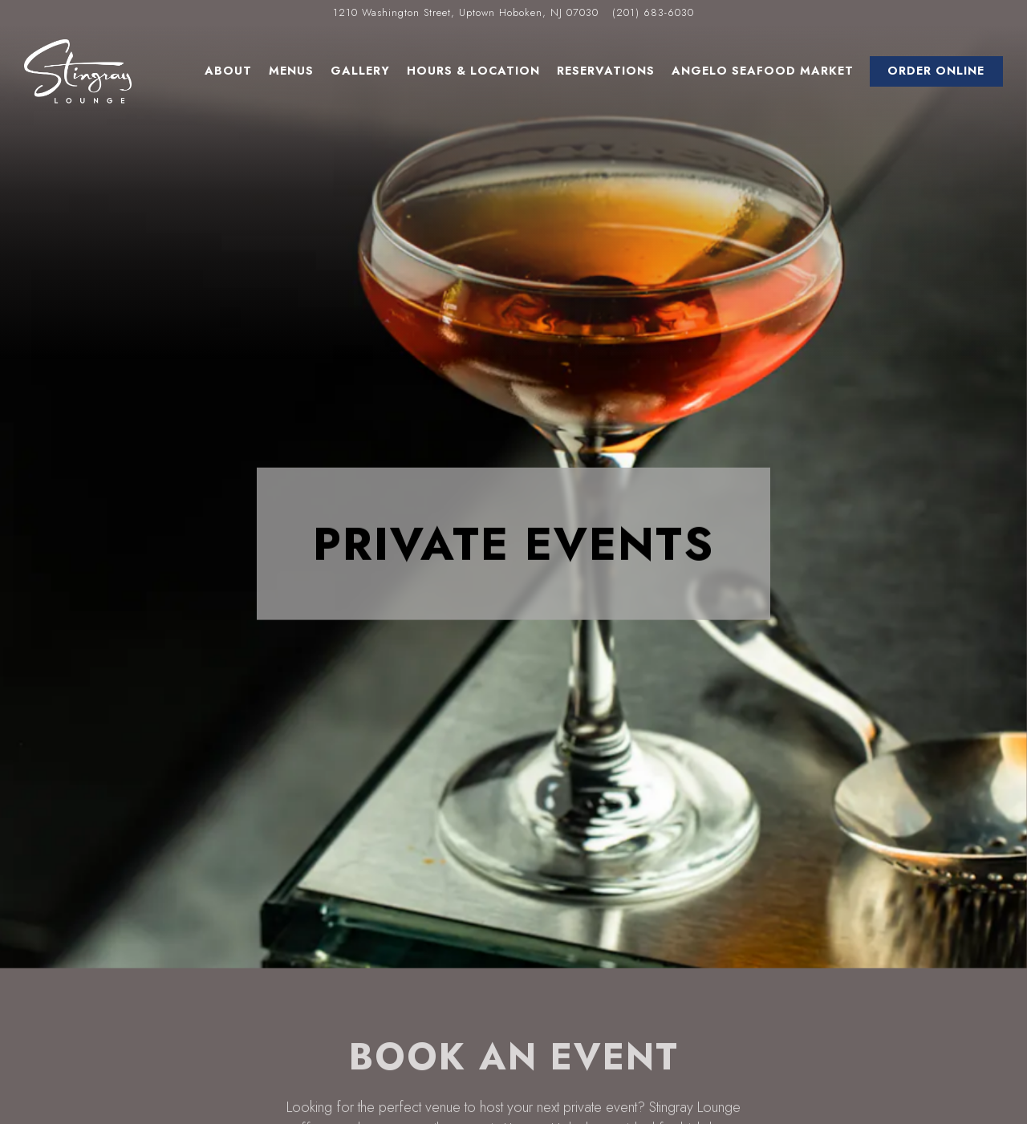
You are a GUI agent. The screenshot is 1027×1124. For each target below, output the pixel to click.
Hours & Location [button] (473, 71)
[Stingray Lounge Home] (78, 71)
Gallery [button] (360, 71)
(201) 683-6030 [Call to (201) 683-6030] (653, 12)
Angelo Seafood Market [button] (763, 71)
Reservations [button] (606, 71)
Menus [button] (291, 71)
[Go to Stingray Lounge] (466, 12)
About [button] (228, 71)
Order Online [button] (935, 71)
